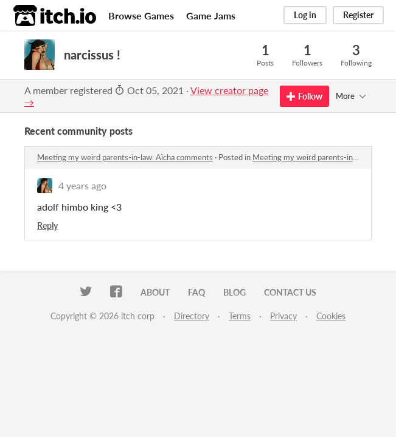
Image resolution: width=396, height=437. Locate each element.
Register (358, 15)
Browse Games (141, 15)
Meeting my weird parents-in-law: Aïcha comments (125, 157)
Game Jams (210, 15)
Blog (234, 292)
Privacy (283, 316)
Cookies (331, 316)
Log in (305, 15)
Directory (191, 316)
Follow (304, 96)
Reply (47, 225)
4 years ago (82, 185)
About (155, 292)
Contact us (290, 292)
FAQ (196, 292)
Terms (240, 316)
